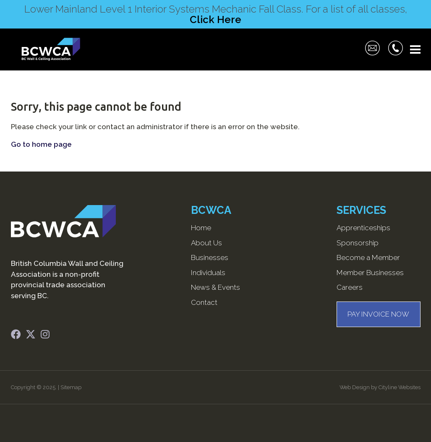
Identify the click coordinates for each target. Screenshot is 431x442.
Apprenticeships (363, 228)
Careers (350, 287)
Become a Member (368, 257)
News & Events (215, 287)
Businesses (209, 257)
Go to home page (41, 144)
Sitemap (70, 387)
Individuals (208, 272)
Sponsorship (358, 243)
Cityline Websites (400, 387)
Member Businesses (370, 272)
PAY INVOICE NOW (378, 314)
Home (201, 228)
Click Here (215, 19)
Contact (204, 302)
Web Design (355, 387)
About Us (206, 243)
